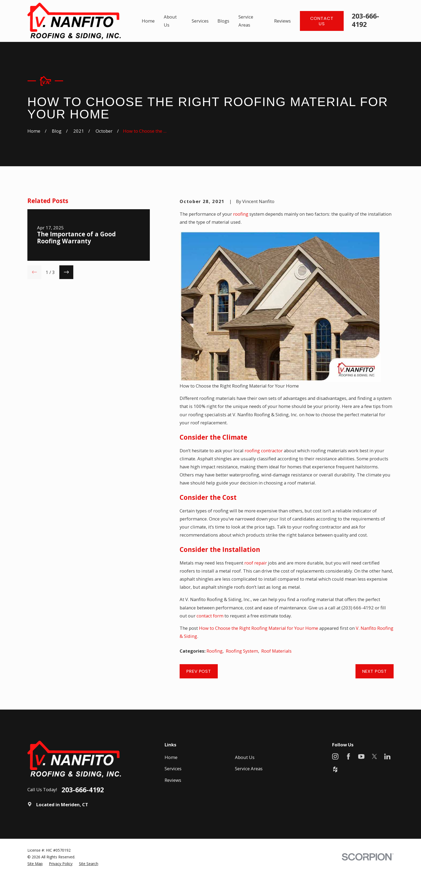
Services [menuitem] (200, 21)
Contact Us (321, 21)
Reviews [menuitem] (282, 21)
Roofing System (242, 651)
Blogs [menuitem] (223, 21)
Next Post (374, 671)
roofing (240, 214)
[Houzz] (335, 769)
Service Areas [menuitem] (245, 21)
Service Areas (249, 768)
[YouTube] (361, 756)
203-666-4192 (365, 20)
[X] (374, 756)
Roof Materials (276, 651)
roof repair (255, 563)
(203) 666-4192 (358, 608)
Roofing (214, 651)
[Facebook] (348, 756)
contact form (210, 616)
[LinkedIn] (387, 756)
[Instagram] (335, 756)
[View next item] (66, 272)
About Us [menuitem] (170, 21)
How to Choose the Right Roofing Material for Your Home (258, 628)
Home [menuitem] (148, 21)
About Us (245, 757)
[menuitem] (35, 863)
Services (173, 768)
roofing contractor (264, 450)
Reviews (173, 780)
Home (171, 757)
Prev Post (198, 671)
